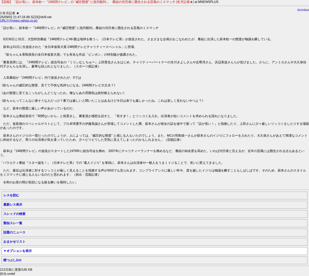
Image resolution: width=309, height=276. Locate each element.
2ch (299, 10)
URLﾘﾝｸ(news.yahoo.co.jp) (18, 20)
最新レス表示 (12, 204)
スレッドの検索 (14, 213)
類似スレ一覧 (12, 223)
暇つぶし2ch (12, 260)
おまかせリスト (14, 241)
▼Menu (305, 10)
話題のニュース (14, 232)
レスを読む (11, 195)
